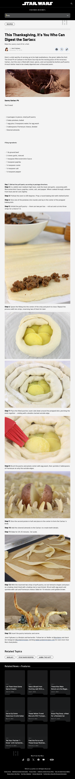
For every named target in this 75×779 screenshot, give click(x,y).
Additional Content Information (20, 771)
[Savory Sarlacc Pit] (37, 100)
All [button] (8, 15)
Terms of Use (7, 771)
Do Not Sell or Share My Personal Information (55, 773)
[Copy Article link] (66, 49)
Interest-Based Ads (37, 773)
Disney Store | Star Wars (13, 773)
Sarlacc (10, 657)
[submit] (71, 3)
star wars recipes (26, 657)
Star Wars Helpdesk (26, 773)
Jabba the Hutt (45, 657)
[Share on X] (61, 49)
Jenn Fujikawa (15, 48)
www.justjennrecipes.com (45, 640)
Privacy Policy (32, 771)
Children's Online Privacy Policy (46, 771)
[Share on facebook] (56, 49)
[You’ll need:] (37, 105)
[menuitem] (3, 3)
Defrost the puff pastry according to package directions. (37, 413)
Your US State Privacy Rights (62, 771)
